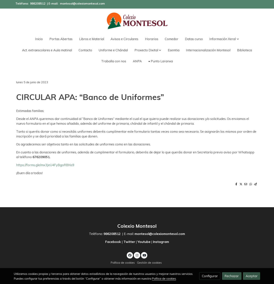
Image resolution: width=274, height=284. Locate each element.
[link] (137, 20)
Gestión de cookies (149, 262)
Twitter (129, 242)
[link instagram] (137, 255)
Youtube (144, 242)
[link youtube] (144, 255)
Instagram (161, 242)
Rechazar (232, 276)
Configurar (210, 276)
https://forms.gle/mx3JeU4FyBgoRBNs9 (45, 165)
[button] (224, 38)
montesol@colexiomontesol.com (82, 3)
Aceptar (252, 276)
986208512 (37, 3)
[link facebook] (130, 255)
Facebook (113, 242)
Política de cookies (123, 262)
